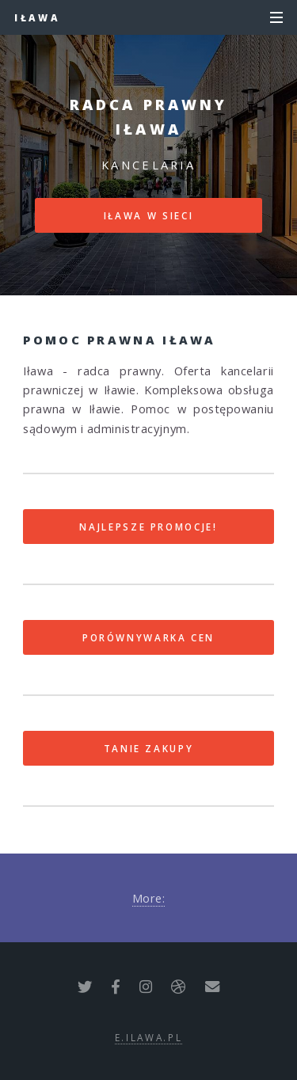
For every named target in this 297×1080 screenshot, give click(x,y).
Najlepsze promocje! (148, 526)
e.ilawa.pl (148, 1037)
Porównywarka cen (148, 637)
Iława (37, 17)
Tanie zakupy (149, 748)
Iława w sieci (148, 215)
